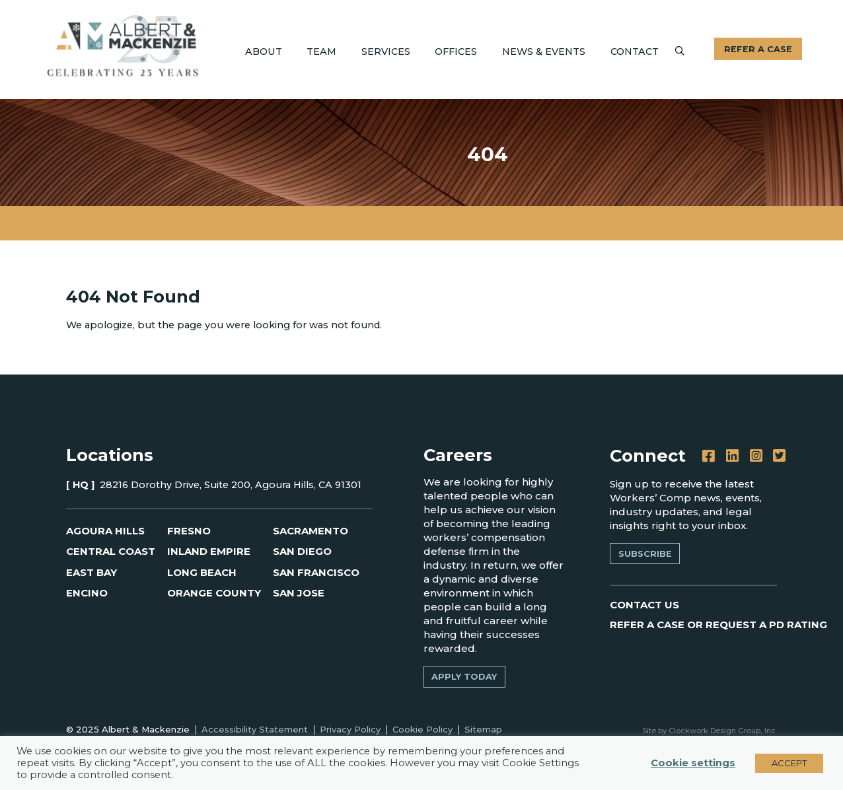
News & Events (543, 51)
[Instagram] (756, 456)
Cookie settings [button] (693, 763)
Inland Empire (208, 551)
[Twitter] (779, 456)
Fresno (189, 530)
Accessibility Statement (255, 729)
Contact (634, 51)
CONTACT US (644, 604)
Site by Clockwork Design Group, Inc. (709, 730)
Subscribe (645, 554)
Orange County (214, 593)
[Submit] (679, 50)
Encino (87, 593)
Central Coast (110, 551)
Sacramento (310, 530)
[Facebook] (708, 456)
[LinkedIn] (732, 456)
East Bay (91, 572)
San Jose (298, 593)
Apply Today (464, 677)
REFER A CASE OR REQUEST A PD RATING (718, 624)
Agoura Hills (105, 530)
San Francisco (316, 572)
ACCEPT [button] (789, 763)
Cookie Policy (422, 729)
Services (385, 51)
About (263, 51)
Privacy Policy (350, 729)
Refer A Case (758, 49)
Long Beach (202, 572)
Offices (456, 51)
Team (321, 51)
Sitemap (483, 729)
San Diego (302, 551)
